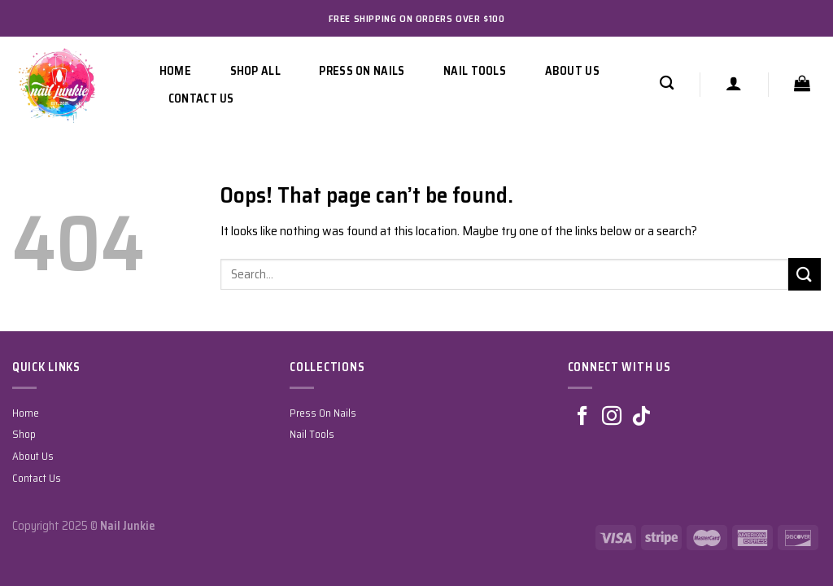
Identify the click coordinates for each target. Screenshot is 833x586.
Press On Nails (361, 71)
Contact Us (201, 98)
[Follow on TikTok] (641, 417)
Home (175, 71)
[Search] (666, 83)
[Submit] (804, 274)
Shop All (255, 71)
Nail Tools (474, 71)
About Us (572, 71)
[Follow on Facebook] (582, 417)
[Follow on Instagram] (611, 417)
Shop (24, 434)
